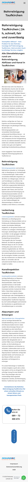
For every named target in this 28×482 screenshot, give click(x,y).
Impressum (14, 464)
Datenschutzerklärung (14, 467)
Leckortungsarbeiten (8, 216)
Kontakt (14, 436)
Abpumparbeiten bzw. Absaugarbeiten (13, 318)
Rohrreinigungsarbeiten (9, 168)
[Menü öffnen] (24, 2)
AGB (14, 470)
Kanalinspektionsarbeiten (9, 276)
